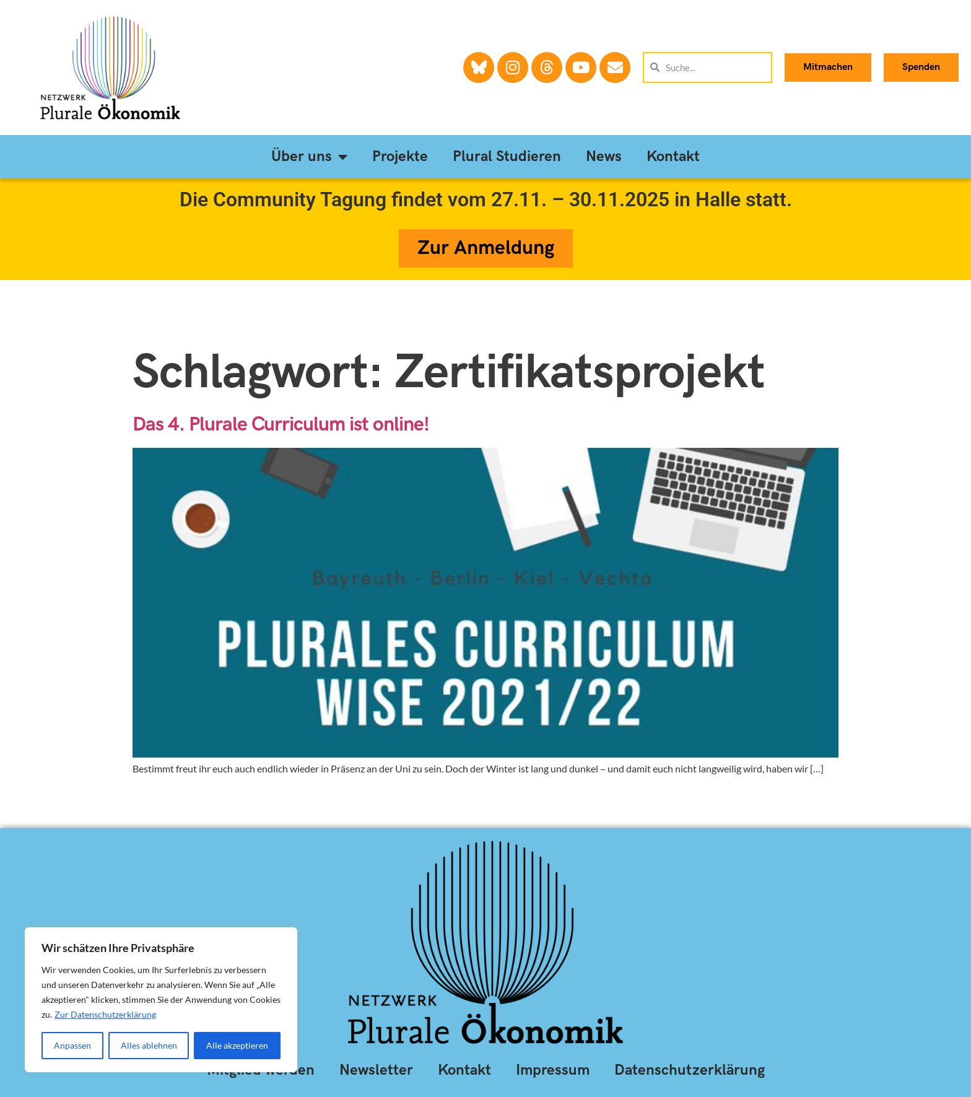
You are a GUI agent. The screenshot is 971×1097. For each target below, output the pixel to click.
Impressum (553, 1070)
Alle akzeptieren (237, 1045)
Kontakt (673, 156)
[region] (161, 999)
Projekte (400, 156)
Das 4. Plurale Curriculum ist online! (283, 425)
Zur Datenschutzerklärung (105, 1014)
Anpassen (72, 1045)
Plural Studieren (507, 156)
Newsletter (376, 1070)
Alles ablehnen (149, 1045)
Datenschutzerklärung (689, 1070)
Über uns (309, 156)
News (604, 156)
